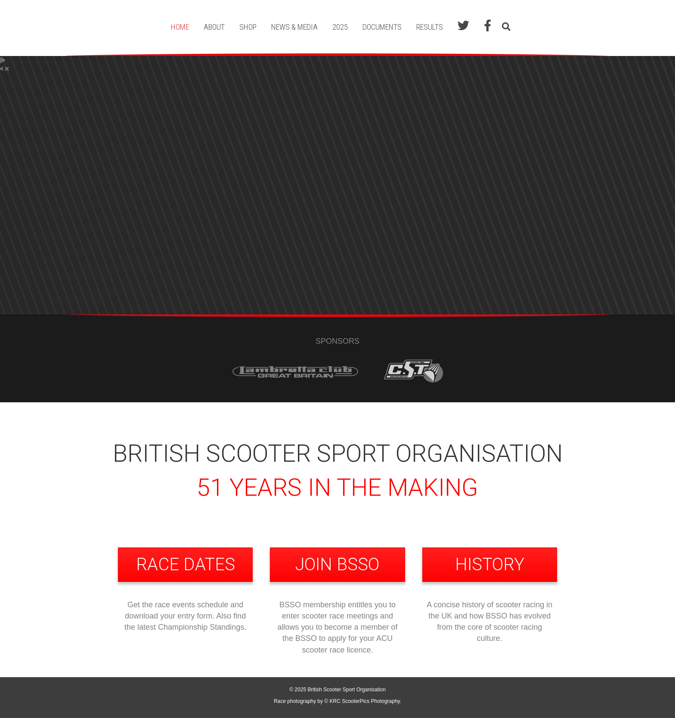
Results (429, 26)
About (214, 26)
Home (180, 26)
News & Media (294, 26)
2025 (340, 26)
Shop (248, 26)
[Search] (504, 27)
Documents (382, 26)
